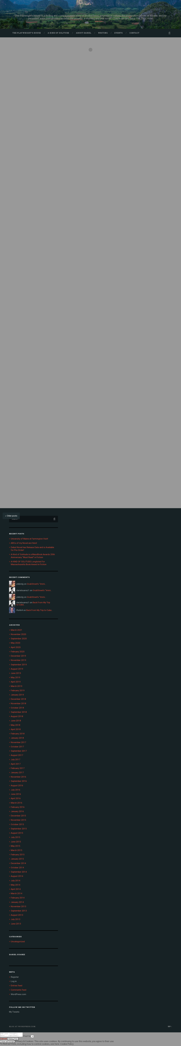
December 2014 (18, 863)
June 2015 (16, 841)
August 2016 (17, 785)
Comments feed (18, 990)
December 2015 (18, 815)
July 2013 (15, 919)
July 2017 (15, 759)
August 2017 (17, 755)
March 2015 (16, 850)
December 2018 (18, 699)
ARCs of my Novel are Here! (24, 543)
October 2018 (17, 707)
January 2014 (17, 902)
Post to (29, 1037)
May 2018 (15, 725)
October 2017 (17, 746)
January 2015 (17, 859)
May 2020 (15, 643)
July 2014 (15, 880)
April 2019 (16, 681)
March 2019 (16, 686)
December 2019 (18, 656)
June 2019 (16, 673)
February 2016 (18, 807)
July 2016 (15, 790)
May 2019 (15, 677)
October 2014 (17, 867)
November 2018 (18, 703)
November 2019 (18, 660)
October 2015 (17, 824)
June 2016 (16, 794)
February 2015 (18, 854)
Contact (134, 33)
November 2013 (18, 906)
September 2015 (19, 828)
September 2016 (19, 781)
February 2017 (18, 768)
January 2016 (17, 811)
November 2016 (18, 777)
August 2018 (17, 716)
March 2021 (16, 630)
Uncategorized (18, 941)
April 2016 (16, 798)
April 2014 (16, 889)
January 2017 (17, 772)
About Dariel (83, 33)
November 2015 (18, 820)
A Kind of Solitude (58, 33)
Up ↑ (170, 1026)
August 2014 (17, 876)
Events (119, 33)
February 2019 (18, 690)
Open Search (169, 33)
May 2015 (15, 846)
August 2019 (17, 669)
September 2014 (19, 872)
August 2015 (17, 833)
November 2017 (18, 742)
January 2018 (17, 738)
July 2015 (15, 837)
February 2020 (18, 651)
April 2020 (16, 647)
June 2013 (16, 923)
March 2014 (16, 893)
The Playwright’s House (26, 33)
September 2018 (19, 712)
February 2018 (18, 733)
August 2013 (17, 915)
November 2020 (18, 634)
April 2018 (16, 729)
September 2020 (19, 638)
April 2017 (16, 764)
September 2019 (19, 664)
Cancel (3, 1039)
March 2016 (16, 803)
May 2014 (15, 885)
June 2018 (16, 720)
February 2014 (18, 897)
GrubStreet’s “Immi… (36, 584)
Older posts (12, 516)
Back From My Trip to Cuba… (33, 603)
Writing (103, 33)
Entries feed (16, 985)
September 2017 (19, 751)
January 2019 (17, 694)
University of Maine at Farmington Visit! (29, 538)
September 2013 (19, 910)
